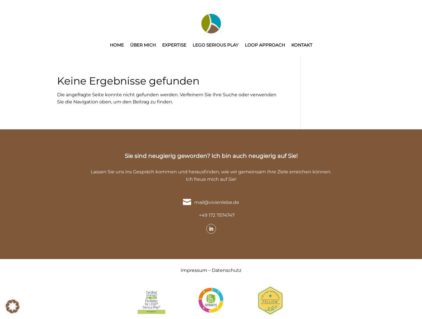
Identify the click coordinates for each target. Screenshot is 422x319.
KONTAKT (301, 45)
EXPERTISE (174, 45)
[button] (12, 306)
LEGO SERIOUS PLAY (216, 45)
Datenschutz (226, 270)
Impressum (194, 270)
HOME (117, 45)
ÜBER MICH (143, 45)
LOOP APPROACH (265, 45)
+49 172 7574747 (217, 215)
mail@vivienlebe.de (216, 202)
